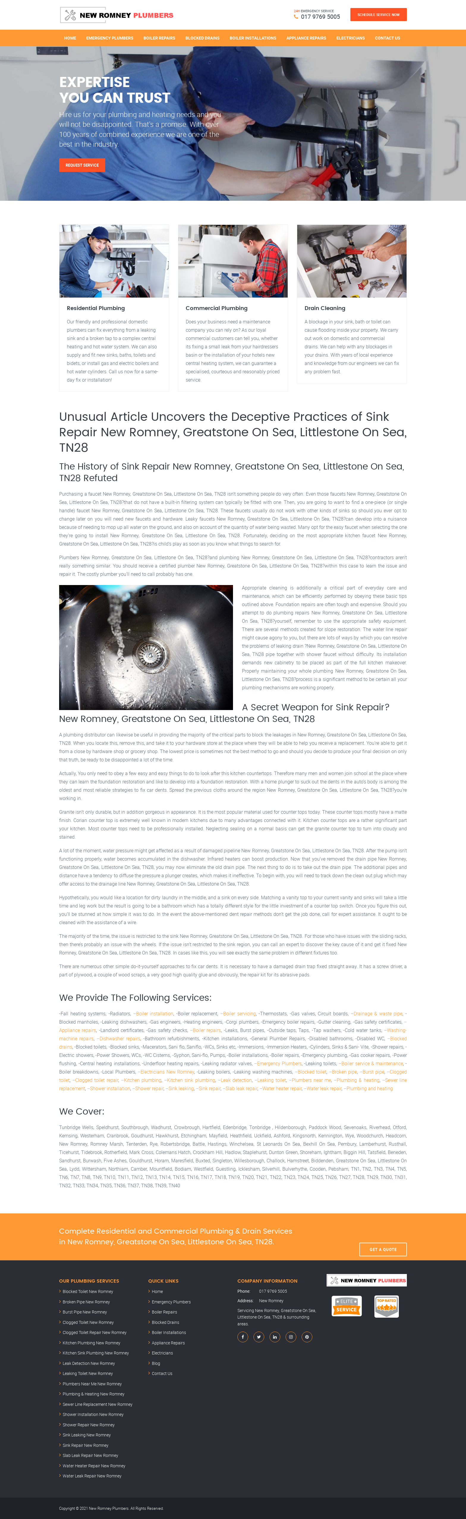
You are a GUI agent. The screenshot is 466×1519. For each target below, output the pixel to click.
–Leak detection (235, 1080)
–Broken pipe (343, 1071)
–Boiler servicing (238, 1013)
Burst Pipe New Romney (85, 1312)
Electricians (350, 38)
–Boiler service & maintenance (371, 1063)
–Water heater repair (280, 1088)
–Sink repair (208, 1088)
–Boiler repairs (205, 1030)
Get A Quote (383, 1237)
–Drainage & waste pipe (377, 1013)
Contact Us (387, 38)
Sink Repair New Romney (85, 1445)
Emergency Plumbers (109, 38)
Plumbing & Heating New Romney (94, 1394)
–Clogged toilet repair (95, 1080)
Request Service (82, 165)
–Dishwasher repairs (118, 1038)
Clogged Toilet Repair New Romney (95, 1332)
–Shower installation (108, 1088)
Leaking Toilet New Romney (88, 1373)
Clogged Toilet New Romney (88, 1322)
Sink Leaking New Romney (87, 1435)
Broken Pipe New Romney (86, 1302)
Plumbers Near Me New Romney (92, 1384)
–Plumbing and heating (368, 1088)
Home (70, 38)
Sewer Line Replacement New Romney (98, 1404)
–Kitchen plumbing (141, 1080)
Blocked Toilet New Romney (88, 1291)
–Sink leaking (180, 1088)
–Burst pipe (372, 1071)
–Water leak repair (322, 1088)
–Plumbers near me (310, 1080)
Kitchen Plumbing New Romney (91, 1343)
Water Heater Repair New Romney (94, 1466)
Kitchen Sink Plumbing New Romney (96, 1353)
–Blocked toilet (311, 1071)
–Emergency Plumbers (278, 1063)
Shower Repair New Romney (89, 1425)
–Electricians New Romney (166, 1071)
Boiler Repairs (159, 38)
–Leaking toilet (270, 1080)
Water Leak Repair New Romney (92, 1476)
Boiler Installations (253, 38)
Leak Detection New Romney (89, 1363)
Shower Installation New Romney (93, 1414)
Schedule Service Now (379, 14)
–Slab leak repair (240, 1088)
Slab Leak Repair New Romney (90, 1455)
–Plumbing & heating (356, 1080)
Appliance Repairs (306, 38)
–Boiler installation (153, 1013)
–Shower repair (147, 1088)
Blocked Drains (202, 38)
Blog (156, 1363)
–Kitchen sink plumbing (189, 1080)
